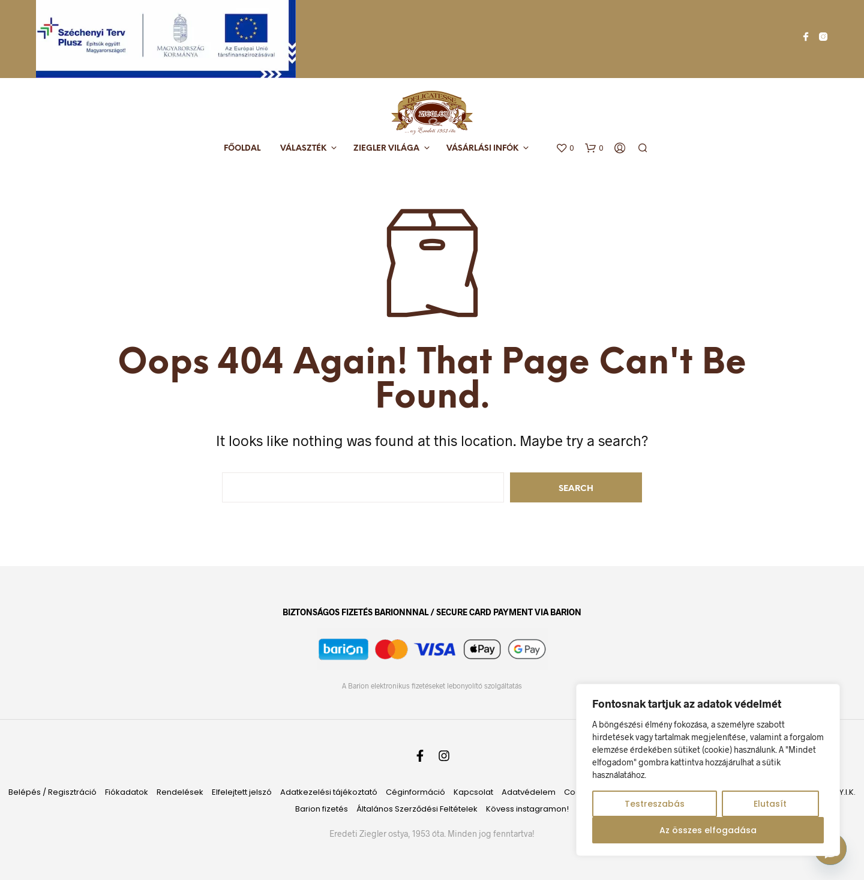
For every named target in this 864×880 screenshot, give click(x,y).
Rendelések (180, 792)
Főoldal (242, 148)
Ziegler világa (386, 148)
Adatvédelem (529, 792)
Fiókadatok (126, 792)
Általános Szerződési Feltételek (417, 809)
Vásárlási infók (482, 148)
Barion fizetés (321, 809)
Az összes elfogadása (708, 830)
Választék (303, 148)
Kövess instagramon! (527, 809)
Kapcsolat (473, 792)
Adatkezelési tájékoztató (328, 792)
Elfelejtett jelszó (242, 792)
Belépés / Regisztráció (52, 792)
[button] (565, 148)
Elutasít (770, 804)
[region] (708, 770)
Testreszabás (655, 804)
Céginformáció (415, 792)
